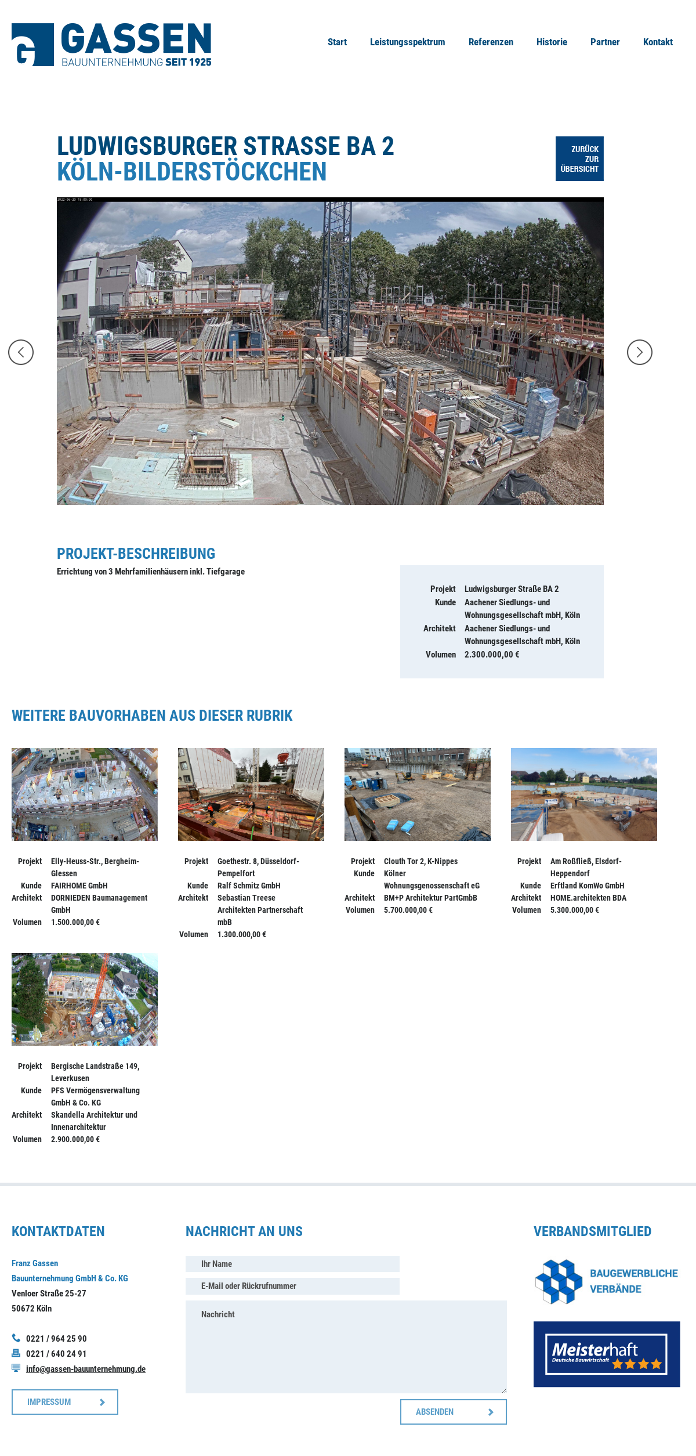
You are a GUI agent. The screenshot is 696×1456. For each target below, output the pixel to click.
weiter (639, 352)
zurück (21, 352)
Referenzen (491, 42)
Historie (551, 42)
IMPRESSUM (49, 1402)
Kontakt (658, 42)
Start (337, 42)
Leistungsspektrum (407, 42)
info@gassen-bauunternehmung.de (86, 1369)
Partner (605, 42)
